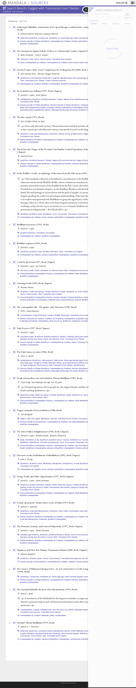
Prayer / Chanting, (78, 342)
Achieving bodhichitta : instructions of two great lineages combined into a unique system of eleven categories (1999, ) (70, 28)
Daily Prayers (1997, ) (33, 328)
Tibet (45, 397)
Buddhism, (33, 38)
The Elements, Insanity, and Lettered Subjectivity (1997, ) (49, 526)
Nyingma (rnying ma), (28, 339)
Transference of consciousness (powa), (84, 270)
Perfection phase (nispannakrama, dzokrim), (65, 300)
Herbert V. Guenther (29, 507)
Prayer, (40, 339)
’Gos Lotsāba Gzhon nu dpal (33, 121)
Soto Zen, (54, 418)
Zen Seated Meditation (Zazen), (80, 422)
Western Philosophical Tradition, (32, 318)
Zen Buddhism (88, 558)
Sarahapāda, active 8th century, (81, 511)
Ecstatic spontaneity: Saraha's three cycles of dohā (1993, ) (45, 502)
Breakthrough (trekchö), (29, 534)
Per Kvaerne (41, 266)
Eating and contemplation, (85, 336)
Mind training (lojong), (83, 38)
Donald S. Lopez (27, 228)
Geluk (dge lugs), (67, 38)
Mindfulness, (57, 463)
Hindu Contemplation (87, 62)
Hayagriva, (38, 363)
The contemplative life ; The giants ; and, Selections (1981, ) (47, 307)
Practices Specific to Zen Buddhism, (33, 422)
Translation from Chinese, (68, 418)
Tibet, (22, 80)
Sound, (50, 537)
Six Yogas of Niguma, (28, 365)
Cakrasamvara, (47, 360)
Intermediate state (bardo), (59, 487)
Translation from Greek (79, 315)
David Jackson (27, 156)
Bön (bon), (24, 270)
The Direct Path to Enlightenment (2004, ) (42, 431)
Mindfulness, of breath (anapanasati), (44, 442)
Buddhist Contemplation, (51, 84)
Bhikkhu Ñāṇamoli (58, 435)
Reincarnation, (26, 397)
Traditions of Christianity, (54, 318)
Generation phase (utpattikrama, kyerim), (35, 110)
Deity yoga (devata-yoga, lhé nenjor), (64, 110)
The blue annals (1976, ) (30, 117)
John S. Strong (27, 459)
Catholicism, (76, 321)
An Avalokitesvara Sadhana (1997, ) (39, 90)
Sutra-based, (63, 214)
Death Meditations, (82, 273)
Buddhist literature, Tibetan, (52, 99)
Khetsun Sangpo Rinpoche (48, 74)
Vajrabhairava (79, 365)
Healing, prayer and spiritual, (31, 487)
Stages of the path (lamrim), (87, 160)
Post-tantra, (42, 537)
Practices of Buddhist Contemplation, (85, 41)
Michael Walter (27, 287)
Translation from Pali (85, 214)
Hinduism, (24, 59)
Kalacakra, (52, 363)
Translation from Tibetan (30, 101)
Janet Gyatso (41, 95)
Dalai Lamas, (59, 360)
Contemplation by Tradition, (60, 41)
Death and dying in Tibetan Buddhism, (44, 291)
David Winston (33, 311)
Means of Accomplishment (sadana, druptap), (37, 107)
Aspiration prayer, (27, 336)
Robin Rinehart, (27, 55)
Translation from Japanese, (71, 558)
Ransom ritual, (57, 270)
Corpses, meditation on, (72, 440)
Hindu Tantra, (73, 62)
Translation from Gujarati (61, 59)
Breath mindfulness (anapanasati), (33, 448)
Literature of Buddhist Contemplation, (69, 107)
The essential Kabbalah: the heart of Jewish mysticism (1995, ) (47, 589)
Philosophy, (65, 315)
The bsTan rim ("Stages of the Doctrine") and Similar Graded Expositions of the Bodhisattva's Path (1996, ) (67, 151)
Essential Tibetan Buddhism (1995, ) (36, 622)
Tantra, (37, 59)
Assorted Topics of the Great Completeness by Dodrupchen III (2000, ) (56, 69)
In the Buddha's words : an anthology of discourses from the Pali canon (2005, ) (55, 173)
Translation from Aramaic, (30, 612)
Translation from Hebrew (50, 612)
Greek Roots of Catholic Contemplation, (34, 321)
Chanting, (70, 336)
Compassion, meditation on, (49, 38)
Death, (31, 270)
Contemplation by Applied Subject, (77, 318)
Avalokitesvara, (26, 99)
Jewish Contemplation (58, 615)
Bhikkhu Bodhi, (42, 435)
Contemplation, (26, 315)
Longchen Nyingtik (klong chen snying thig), (69, 78)
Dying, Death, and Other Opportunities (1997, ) (45, 476)
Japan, (38, 418)
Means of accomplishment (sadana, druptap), (82, 99)
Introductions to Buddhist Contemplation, (86, 639)
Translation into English (45, 233)
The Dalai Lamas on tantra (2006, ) (35, 351)
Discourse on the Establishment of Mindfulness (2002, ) (48, 455)
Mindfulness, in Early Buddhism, (76, 463)
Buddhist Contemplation (29, 43)
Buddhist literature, (28, 233)
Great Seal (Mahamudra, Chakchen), (43, 134)
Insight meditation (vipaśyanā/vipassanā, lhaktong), (40, 633)
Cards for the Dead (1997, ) (36, 262)
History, (61, 134)
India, (31, 59)
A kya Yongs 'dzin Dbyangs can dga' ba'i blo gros (41, 382)
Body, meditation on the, (30, 440)
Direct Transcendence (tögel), (82, 534)
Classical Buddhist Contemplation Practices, (36, 273)
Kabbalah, (79, 609)
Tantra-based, (45, 59)
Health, (46, 487)
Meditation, (47, 214)
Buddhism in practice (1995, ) (33, 224)
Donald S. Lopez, (28, 95)
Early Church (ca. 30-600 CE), (60, 321)
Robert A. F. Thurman (30, 626)
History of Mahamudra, (74, 134)
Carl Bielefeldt (27, 414)
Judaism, (50, 315)
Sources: (7, 12)
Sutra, (54, 214)
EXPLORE (122, 3)
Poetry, (66, 511)
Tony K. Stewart (41, 55)
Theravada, (72, 214)
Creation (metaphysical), (42, 609)
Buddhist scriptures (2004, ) (32, 243)
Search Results (17, 12)
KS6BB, (57, 315)
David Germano (42, 480)
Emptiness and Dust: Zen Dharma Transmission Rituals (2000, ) (52, 550)
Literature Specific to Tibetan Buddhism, (65, 105)
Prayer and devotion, (51, 339)
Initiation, (33, 558)
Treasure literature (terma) (55, 80)
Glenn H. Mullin (27, 356)
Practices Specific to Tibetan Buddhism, (35, 41)
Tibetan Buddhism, (27, 139)
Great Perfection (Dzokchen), (40, 78)
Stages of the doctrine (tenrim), (64, 160)
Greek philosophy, (40, 315)
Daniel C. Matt (27, 593)
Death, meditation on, (43, 270)
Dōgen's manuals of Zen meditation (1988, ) (39, 410)
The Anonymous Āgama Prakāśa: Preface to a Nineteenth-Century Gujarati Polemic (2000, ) (65, 50)
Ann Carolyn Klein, (29, 74)
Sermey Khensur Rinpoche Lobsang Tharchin (39, 34)
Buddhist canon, (36, 214)
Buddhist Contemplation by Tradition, (75, 84)
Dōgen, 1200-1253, (27, 418)
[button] (132, 3)
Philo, (23, 311)
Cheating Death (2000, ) (34, 283)
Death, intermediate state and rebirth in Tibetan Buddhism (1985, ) (49, 378)
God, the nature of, (59, 609)
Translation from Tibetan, (35, 80)
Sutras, (44, 217)
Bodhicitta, (24, 38)
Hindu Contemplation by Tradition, (33, 62)
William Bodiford (28, 554)
